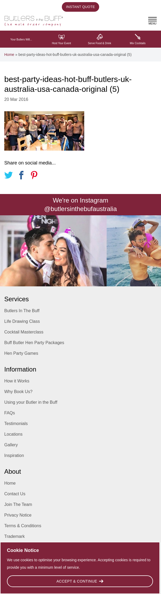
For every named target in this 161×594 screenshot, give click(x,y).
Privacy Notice (17, 515)
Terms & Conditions (22, 525)
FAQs (9, 413)
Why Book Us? (18, 391)
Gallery (11, 445)
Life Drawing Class (22, 321)
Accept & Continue (80, 581)
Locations (13, 434)
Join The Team (18, 504)
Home (9, 54)
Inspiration (14, 455)
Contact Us (14, 494)
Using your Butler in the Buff (30, 402)
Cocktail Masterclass (23, 332)
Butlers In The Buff (21, 310)
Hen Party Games (21, 353)
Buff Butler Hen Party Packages (34, 342)
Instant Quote (80, 7)
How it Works (16, 381)
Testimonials (16, 423)
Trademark (14, 536)
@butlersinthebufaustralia (80, 208)
